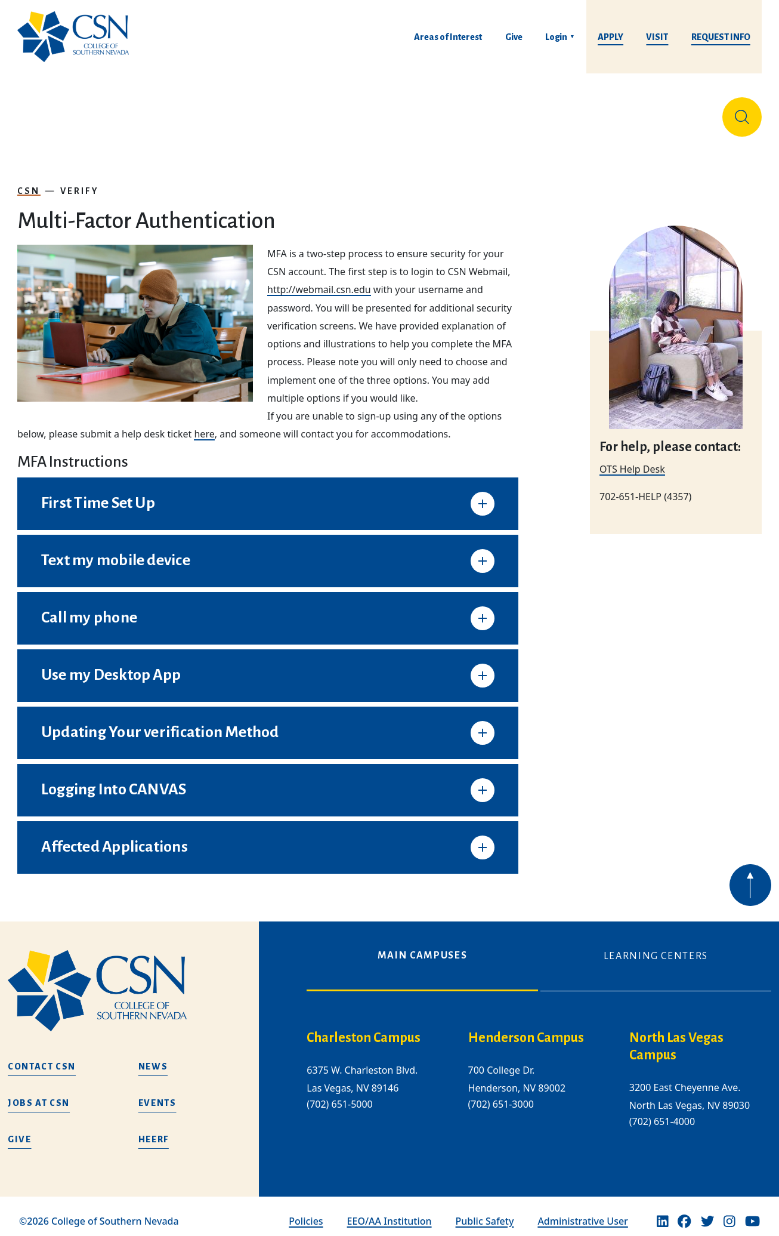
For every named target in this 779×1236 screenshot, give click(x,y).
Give (514, 37)
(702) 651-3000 (501, 1094)
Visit (657, 37)
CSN (29, 181)
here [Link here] (204, 424)
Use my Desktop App (111, 665)
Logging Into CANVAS (113, 780)
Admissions (282, 112)
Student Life (533, 112)
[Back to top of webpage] (750, 917)
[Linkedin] (663, 1211)
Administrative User (582, 1211)
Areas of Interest (448, 37)
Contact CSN (42, 1057)
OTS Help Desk (632, 504)
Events (157, 1093)
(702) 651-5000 (339, 1094)
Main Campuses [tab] (422, 946)
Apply (610, 37)
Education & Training (161, 112)
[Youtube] (752, 1211)
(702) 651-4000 (662, 1111)
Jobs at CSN (39, 1093)
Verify (79, 181)
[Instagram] (729, 1211)
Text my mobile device (115, 551)
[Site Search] (742, 112)
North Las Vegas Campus (676, 1037)
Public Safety (485, 1211)
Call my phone (89, 608)
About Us (48, 112)
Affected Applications (114, 837)
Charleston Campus (364, 1028)
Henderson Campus (526, 1028)
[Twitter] (707, 1211)
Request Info (720, 37)
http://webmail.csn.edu (319, 279)
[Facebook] (684, 1211)
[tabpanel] (539, 1079)
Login (556, 37)
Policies (306, 1211)
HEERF (153, 1130)
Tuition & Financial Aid (406, 112)
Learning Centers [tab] (656, 946)
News (153, 1057)
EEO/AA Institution (389, 1211)
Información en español (648, 112)
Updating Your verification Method (160, 722)
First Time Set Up (98, 493)
